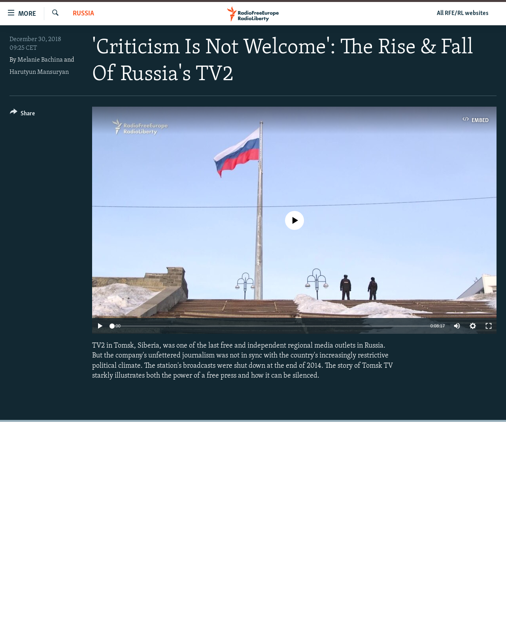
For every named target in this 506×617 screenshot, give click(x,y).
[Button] (22, 115)
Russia (83, 13)
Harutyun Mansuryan (39, 72)
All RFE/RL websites (463, 13)
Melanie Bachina (40, 60)
